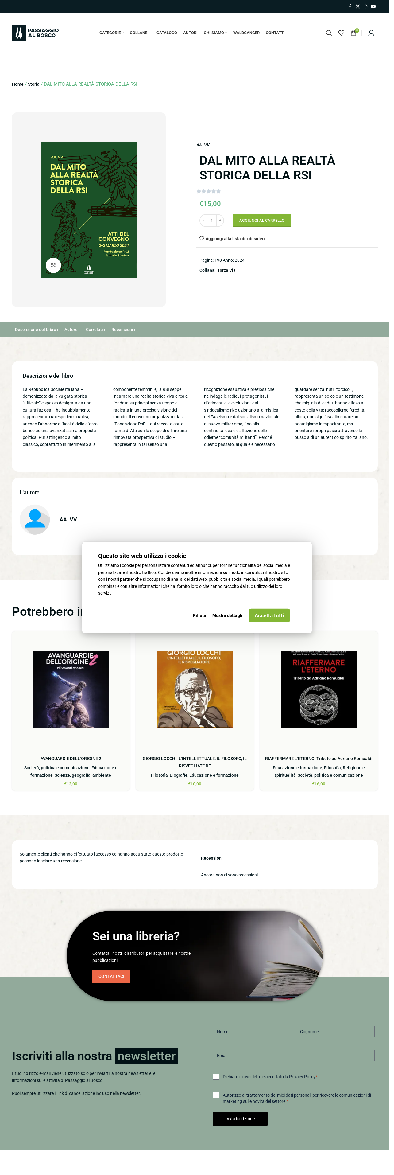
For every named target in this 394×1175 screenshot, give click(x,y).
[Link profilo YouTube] (373, 6)
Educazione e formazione (214, 775)
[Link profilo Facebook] (350, 6)
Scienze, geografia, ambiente (83, 775)
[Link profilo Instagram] (365, 6)
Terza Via (226, 270)
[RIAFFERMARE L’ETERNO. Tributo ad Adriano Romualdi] (319, 689)
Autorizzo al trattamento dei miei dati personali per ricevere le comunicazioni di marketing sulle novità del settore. (297, 1098)
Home (18, 84)
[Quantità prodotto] (211, 220)
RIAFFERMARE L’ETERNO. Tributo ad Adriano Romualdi (319, 758)
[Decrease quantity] (203, 220)
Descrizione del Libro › (36, 329)
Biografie (178, 775)
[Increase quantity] (220, 220)
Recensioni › (123, 329)
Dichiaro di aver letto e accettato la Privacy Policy (270, 1077)
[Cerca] (329, 33)
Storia (34, 84)
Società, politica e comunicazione (57, 767)
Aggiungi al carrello (261, 220)
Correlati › (95, 329)
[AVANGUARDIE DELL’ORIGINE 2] (71, 689)
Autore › (72, 329)
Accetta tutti (269, 615)
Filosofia (159, 775)
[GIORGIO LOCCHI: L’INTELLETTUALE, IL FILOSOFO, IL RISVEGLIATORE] (195, 689)
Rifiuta (199, 615)
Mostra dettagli (227, 615)
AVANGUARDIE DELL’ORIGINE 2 (71, 758)
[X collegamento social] (358, 6)
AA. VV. (203, 144)
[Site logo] (35, 32)
